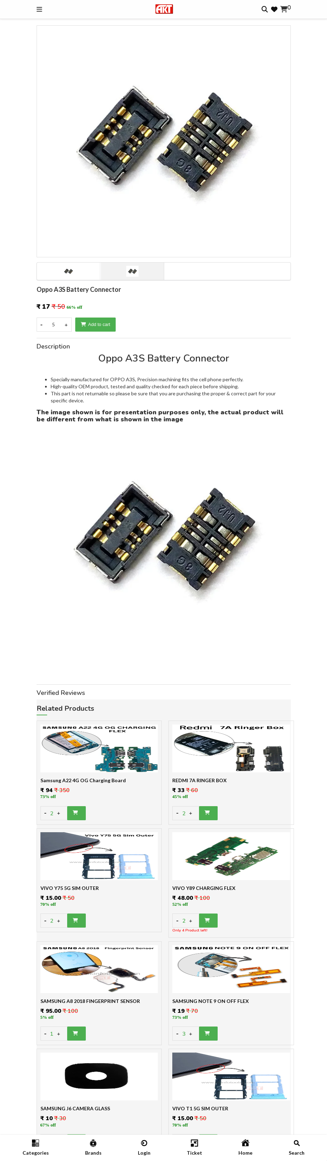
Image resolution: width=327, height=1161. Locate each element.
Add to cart (95, 324)
